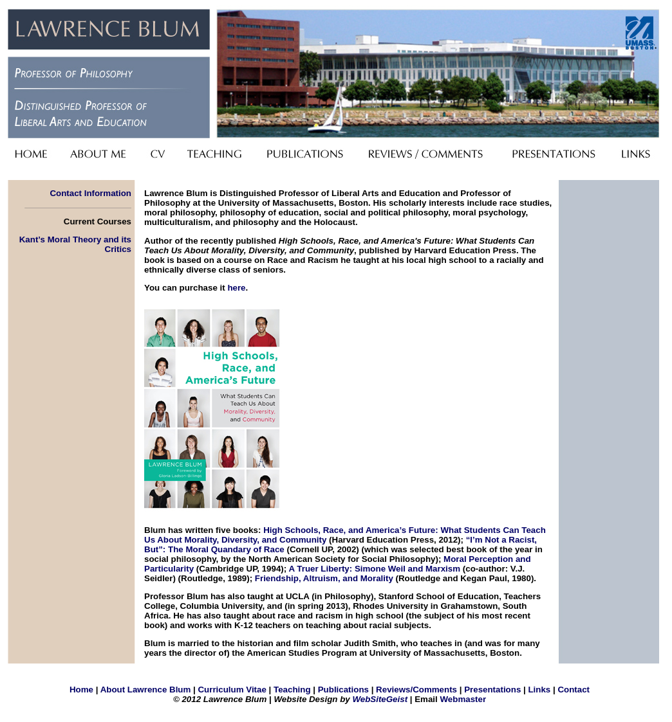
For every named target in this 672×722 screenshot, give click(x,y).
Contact (573, 689)
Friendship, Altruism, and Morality (324, 578)
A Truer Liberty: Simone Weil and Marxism (374, 568)
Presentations (492, 689)
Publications (343, 689)
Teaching (292, 689)
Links (539, 689)
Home (81, 689)
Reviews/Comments (416, 689)
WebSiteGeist (379, 699)
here (236, 288)
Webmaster (463, 699)
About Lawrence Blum (145, 689)
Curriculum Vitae (232, 689)
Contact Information (90, 193)
